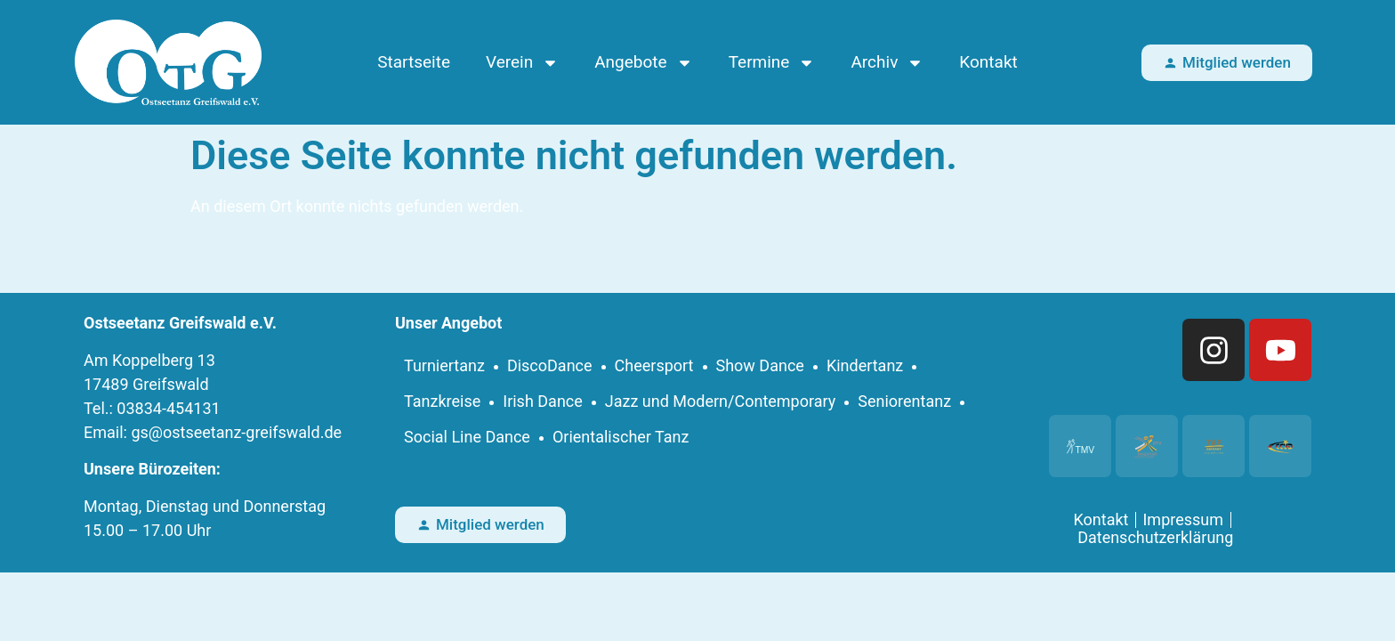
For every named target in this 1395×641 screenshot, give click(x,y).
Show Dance (760, 365)
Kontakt (988, 62)
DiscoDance (550, 365)
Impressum (1182, 520)
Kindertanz (865, 365)
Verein (522, 62)
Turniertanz (444, 365)
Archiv (887, 62)
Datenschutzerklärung (1155, 538)
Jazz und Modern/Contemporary (720, 401)
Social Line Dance (467, 436)
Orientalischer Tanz (620, 436)
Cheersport (654, 365)
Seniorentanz (904, 401)
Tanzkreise (442, 401)
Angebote (643, 62)
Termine (772, 62)
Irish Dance (543, 401)
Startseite (413, 62)
